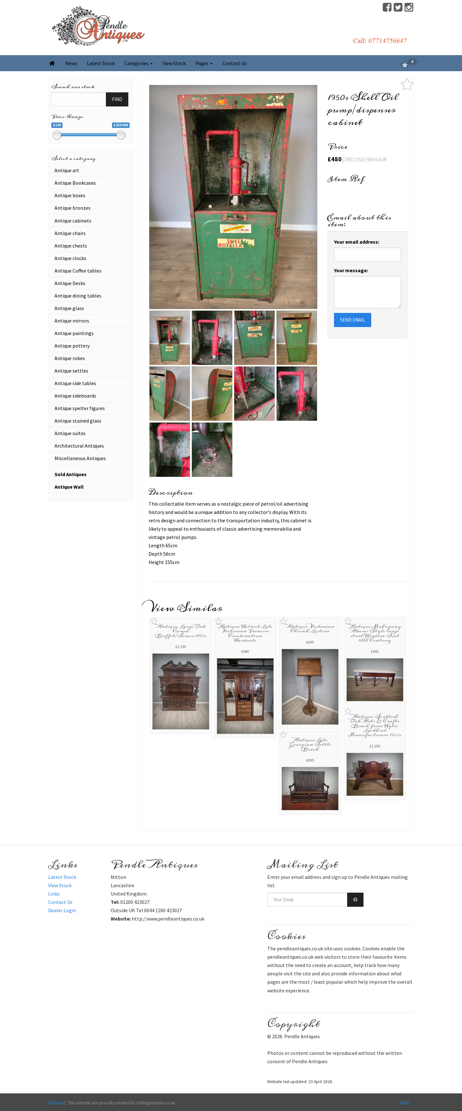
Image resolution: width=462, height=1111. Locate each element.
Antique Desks (70, 283)
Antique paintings (74, 333)
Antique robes (70, 358)
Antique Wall (69, 487)
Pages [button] (204, 63)
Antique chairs (70, 233)
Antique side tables (75, 383)
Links (54, 893)
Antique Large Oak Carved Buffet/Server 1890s (180, 631)
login (404, 1102)
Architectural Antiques (79, 445)
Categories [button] (138, 63)
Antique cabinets (73, 220)
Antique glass (69, 308)
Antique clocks (70, 258)
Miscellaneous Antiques (80, 458)
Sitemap (56, 1103)
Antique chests (71, 245)
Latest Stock (101, 63)
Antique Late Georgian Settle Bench (310, 744)
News (71, 63)
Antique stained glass (78, 420)
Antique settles (71, 370)
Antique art (67, 170)
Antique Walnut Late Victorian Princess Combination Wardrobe (245, 633)
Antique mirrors (72, 320)
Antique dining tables (78, 295)
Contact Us (234, 63)
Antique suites (70, 433)
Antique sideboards (75, 395)
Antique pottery (72, 345)
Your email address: (356, 242)
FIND (117, 99)
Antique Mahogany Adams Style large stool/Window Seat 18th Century (375, 633)
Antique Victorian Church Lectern (310, 628)
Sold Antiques (71, 474)
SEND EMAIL (352, 320)
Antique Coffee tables (78, 270)
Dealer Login (62, 910)
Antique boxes (70, 195)
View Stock (174, 63)
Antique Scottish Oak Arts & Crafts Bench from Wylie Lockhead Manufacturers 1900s (374, 725)
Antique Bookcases (75, 183)
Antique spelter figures (80, 408)
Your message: (351, 270)
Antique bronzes (72, 208)
